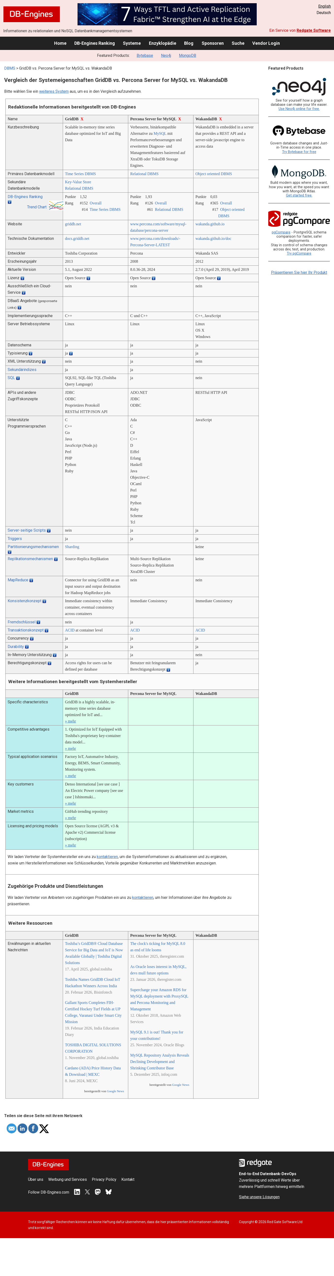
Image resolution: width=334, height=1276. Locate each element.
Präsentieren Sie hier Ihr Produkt (299, 272)
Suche (238, 43)
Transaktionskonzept (26, 630)
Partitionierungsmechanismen (33, 546)
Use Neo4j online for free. (299, 109)
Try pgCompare (299, 253)
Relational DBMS (144, 174)
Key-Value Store (78, 182)
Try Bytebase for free (299, 152)
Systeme (132, 43)
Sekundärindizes (22, 369)
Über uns (35, 1179)
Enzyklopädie (162, 43)
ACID (70, 630)
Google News (115, 1091)
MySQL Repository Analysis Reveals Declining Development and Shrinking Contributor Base (159, 1061)
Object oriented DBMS (213, 174)
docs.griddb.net (77, 238)
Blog (188, 43)
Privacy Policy (104, 1179)
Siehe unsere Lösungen (259, 1197)
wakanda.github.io (209, 224)
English (324, 6)
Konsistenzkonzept (24, 601)
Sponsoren (213, 43)
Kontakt (127, 1179)
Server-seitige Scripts (27, 530)
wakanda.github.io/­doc (213, 238)
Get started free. (299, 195)
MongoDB (187, 55)
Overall (95, 203)
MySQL (160, 133)
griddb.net (73, 224)
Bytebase (145, 55)
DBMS (9, 68)
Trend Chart (37, 207)
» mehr (70, 721)
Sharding (72, 547)
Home (60, 43)
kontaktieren (107, 856)
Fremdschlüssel (21, 622)
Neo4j (166, 55)
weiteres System (54, 91)
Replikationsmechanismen (30, 558)
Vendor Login (266, 43)
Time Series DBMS (80, 174)
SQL (11, 377)
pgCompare (281, 232)
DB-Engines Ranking (94, 43)
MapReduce (18, 580)
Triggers (15, 538)
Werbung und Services (67, 1179)
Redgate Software (314, 30)
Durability (16, 646)
